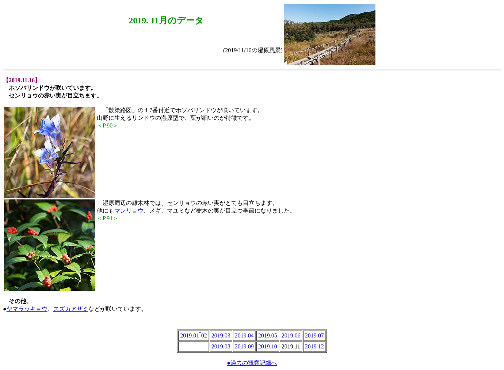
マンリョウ (129, 210)
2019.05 (267, 335)
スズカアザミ (70, 309)
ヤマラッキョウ (27, 309)
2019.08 (220, 346)
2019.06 (291, 335)
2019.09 (244, 346)
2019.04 (244, 335)
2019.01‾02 (193, 335)
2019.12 (314, 346)
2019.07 (314, 335)
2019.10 (267, 346)
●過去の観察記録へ (252, 363)
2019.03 (220, 335)
